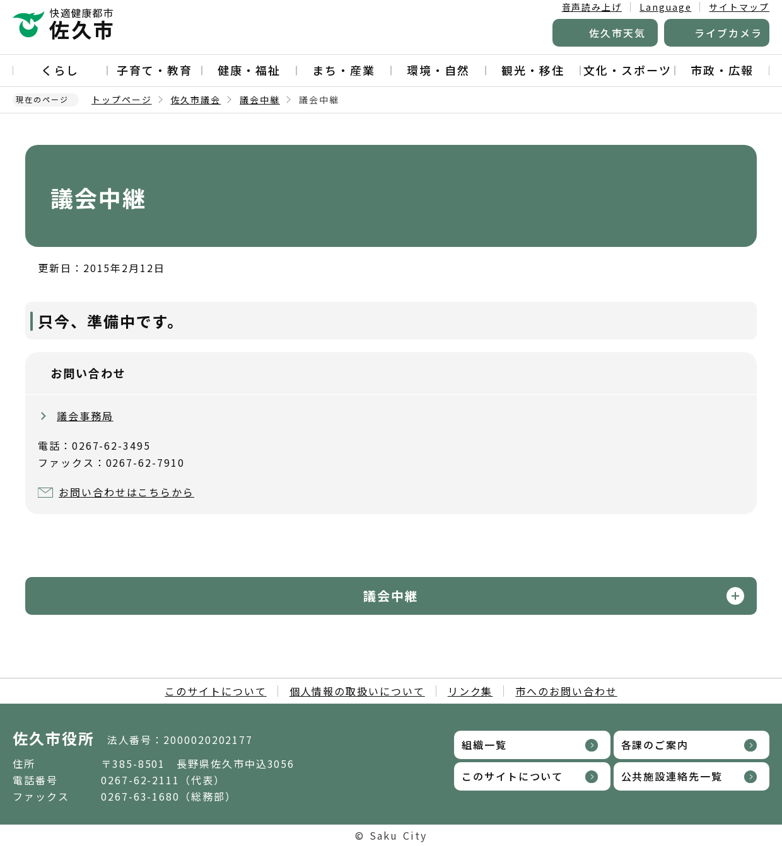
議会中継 (260, 99)
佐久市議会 (196, 99)
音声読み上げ (592, 7)
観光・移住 (532, 70)
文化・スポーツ (627, 70)
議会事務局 (85, 415)
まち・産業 (343, 70)
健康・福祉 (249, 70)
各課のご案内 (655, 744)
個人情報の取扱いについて (357, 691)
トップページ (121, 99)
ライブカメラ (728, 32)
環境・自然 (438, 70)
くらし (60, 70)
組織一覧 (484, 744)
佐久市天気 (617, 32)
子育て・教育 (154, 70)
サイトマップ (739, 7)
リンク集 (470, 691)
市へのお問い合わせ (566, 691)
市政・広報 (722, 70)
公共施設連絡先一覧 (672, 776)
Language (665, 7)
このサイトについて (215, 691)
